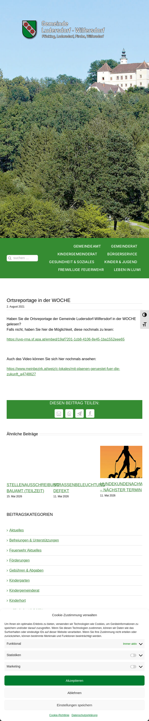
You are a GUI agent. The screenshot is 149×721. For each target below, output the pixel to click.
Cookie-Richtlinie (59, 715)
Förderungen (19, 560)
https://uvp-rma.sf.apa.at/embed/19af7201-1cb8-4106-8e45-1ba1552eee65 (66, 339)
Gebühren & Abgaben (26, 570)
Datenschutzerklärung (84, 715)
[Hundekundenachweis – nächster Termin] (121, 448)
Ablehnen (74, 693)
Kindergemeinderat (24, 590)
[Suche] (10, 258)
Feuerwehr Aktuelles (25, 550)
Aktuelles (16, 530)
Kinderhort (17, 600)
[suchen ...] (22, 258)
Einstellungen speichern (74, 705)
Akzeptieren (74, 680)
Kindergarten (19, 580)
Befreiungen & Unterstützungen (34, 540)
